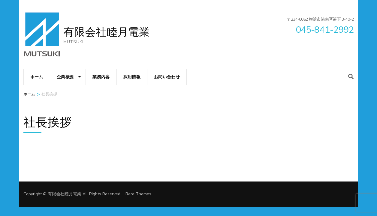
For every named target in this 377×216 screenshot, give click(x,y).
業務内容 (101, 77)
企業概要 (65, 77)
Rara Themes (138, 194)
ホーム (36, 77)
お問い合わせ (167, 77)
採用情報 (131, 77)
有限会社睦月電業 (106, 32)
